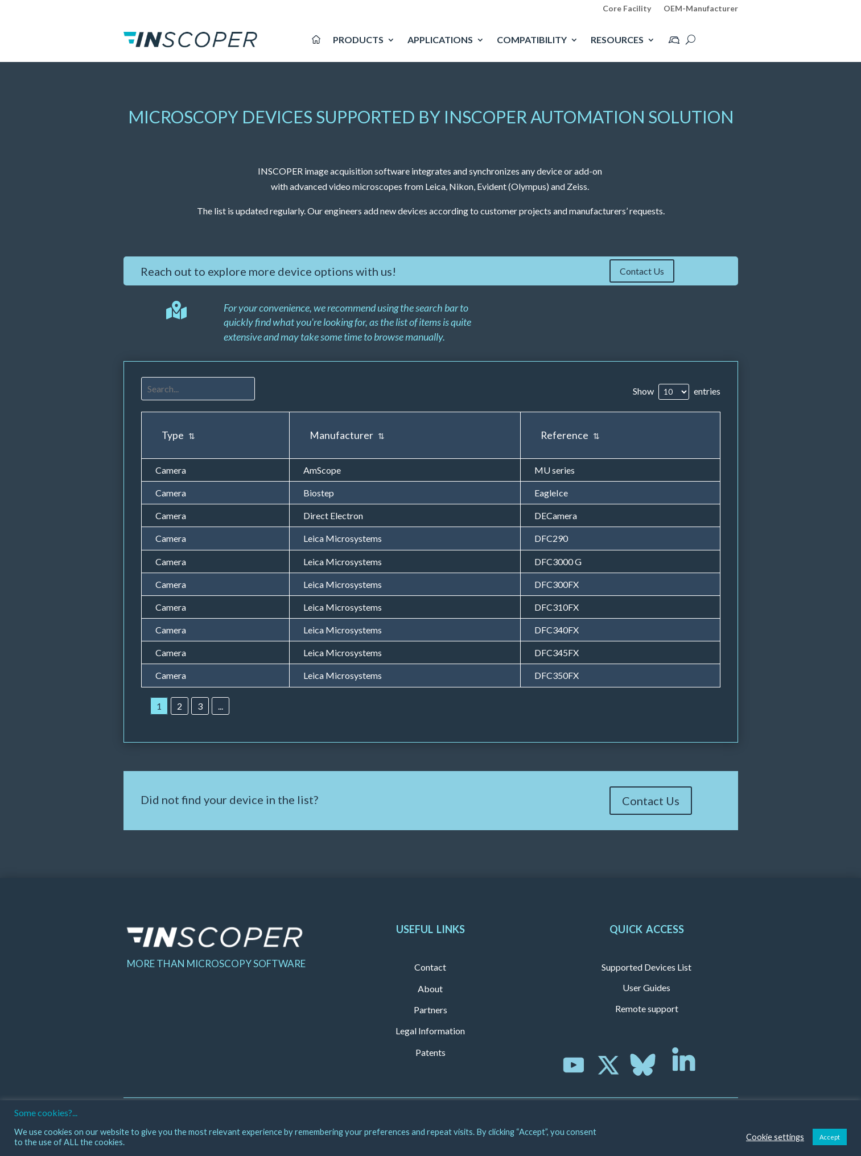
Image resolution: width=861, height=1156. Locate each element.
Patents (430, 1052)
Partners (430, 1009)
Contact (430, 967)
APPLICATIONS (440, 39)
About (430, 988)
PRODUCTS (358, 39)
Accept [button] (829, 1137)
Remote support (646, 1008)
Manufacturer (347, 435)
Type (178, 435)
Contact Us (642, 271)
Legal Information (430, 1030)
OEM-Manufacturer (701, 9)
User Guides (646, 987)
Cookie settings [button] (775, 1137)
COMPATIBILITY (532, 39)
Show (643, 391)
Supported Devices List (646, 967)
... (220, 706)
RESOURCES (617, 39)
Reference (570, 435)
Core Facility (627, 9)
